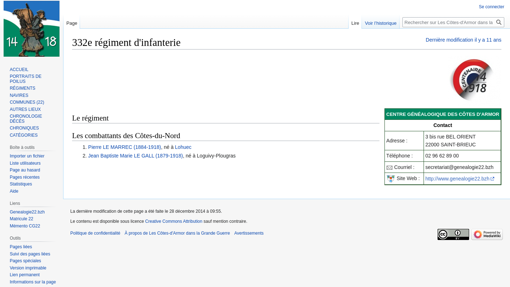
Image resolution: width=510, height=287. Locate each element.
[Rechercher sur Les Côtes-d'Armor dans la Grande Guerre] (453, 22)
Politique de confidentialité (95, 233)
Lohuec (183, 147)
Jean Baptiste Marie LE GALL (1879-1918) (135, 156)
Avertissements (249, 233)
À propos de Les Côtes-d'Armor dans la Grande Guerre (177, 233)
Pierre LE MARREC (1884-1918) (124, 147)
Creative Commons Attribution (173, 221)
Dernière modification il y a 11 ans (463, 40)
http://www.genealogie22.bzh (457, 179)
